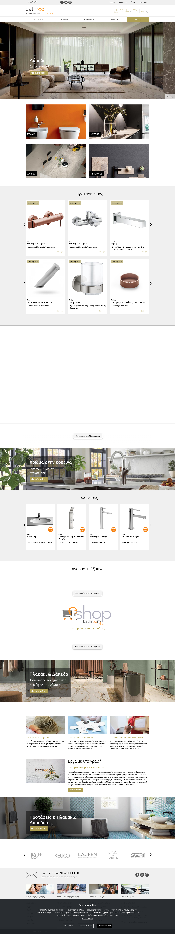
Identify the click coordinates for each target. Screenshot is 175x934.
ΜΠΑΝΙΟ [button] (38, 19)
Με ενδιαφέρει (75, 790)
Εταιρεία (112, 2)
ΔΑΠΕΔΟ (64, 19)
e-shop (138, 19)
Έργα (133, 2)
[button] (128, 12)
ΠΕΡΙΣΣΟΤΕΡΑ (87, 919)
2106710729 (33, 2)
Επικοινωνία (143, 2)
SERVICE (114, 19)
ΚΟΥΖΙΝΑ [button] (88, 19)
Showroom (123, 2)
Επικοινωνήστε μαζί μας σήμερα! (88, 436)
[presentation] (167, 96)
